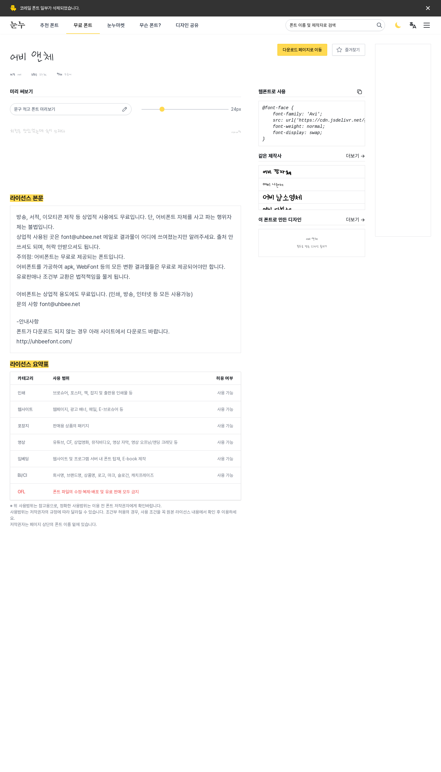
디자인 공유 (187, 25)
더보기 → (355, 156)
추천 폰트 (49, 25)
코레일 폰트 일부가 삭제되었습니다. (50, 8)
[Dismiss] (428, 8)
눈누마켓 (116, 25)
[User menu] (413, 25)
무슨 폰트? (150, 25)
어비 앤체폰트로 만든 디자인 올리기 (312, 243)
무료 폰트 (83, 25)
